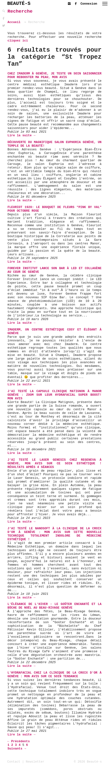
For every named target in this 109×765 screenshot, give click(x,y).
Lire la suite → (21, 135)
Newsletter (35, 762)
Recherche (20, 11)
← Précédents (18, 741)
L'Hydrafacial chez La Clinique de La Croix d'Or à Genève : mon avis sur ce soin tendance (54, 674)
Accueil (14, 22)
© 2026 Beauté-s (88, 762)
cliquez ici (17, 40)
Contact (13, 762)
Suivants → (16, 748)
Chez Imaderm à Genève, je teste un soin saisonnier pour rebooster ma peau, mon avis (54, 75)
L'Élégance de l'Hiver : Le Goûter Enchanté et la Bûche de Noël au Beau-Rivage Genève (54, 606)
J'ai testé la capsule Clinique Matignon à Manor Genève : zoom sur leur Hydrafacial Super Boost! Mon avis (54, 394)
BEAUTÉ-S (18, 3)
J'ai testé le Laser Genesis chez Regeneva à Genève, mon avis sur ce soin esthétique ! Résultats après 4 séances (54, 463)
